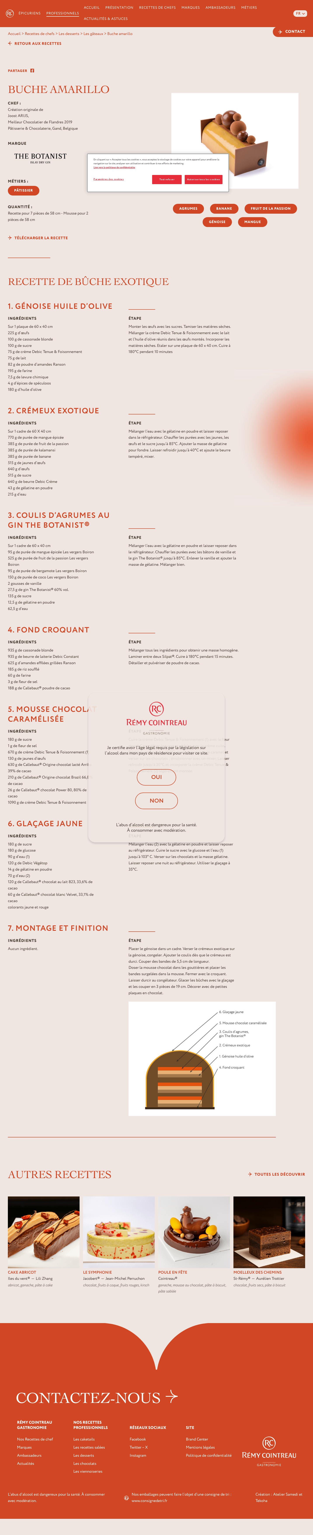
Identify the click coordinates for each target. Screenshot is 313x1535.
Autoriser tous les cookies (203, 179)
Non (156, 801)
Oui (156, 776)
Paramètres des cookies (109, 179)
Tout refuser (167, 179)
